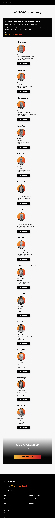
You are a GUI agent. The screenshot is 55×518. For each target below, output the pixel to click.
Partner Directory (33, 501)
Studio (5, 508)
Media (5, 515)
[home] (7, 2)
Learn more (23, 63)
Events (5, 506)
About (5, 499)
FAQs (5, 513)
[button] (51, 2)
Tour (5, 501)
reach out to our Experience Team (14, 34)
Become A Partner (34, 499)
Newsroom (6, 510)
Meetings (6, 503)
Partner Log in (32, 503)
